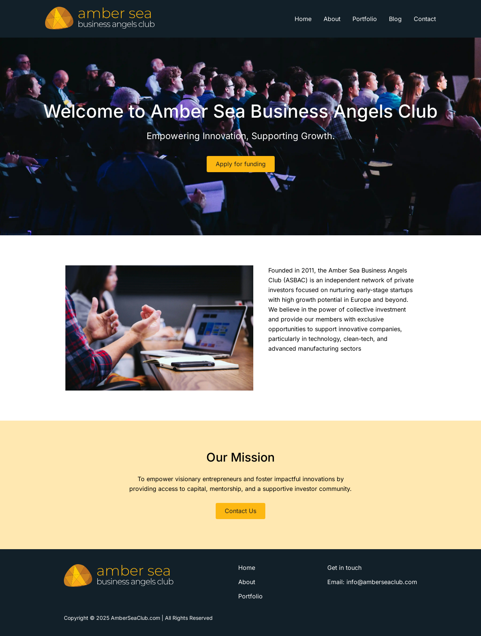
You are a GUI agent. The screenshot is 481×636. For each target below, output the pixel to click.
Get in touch (344, 567)
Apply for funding (241, 164)
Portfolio (364, 19)
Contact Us (240, 511)
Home (303, 19)
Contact (425, 19)
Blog (395, 19)
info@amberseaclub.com (381, 582)
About (332, 19)
